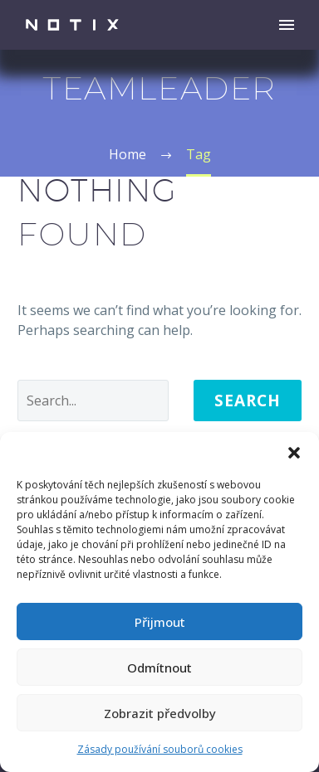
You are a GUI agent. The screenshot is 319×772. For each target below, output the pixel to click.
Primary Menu (286, 25)
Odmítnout (159, 667)
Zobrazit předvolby (160, 713)
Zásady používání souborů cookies (160, 749)
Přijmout (160, 622)
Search (247, 400)
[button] (294, 452)
